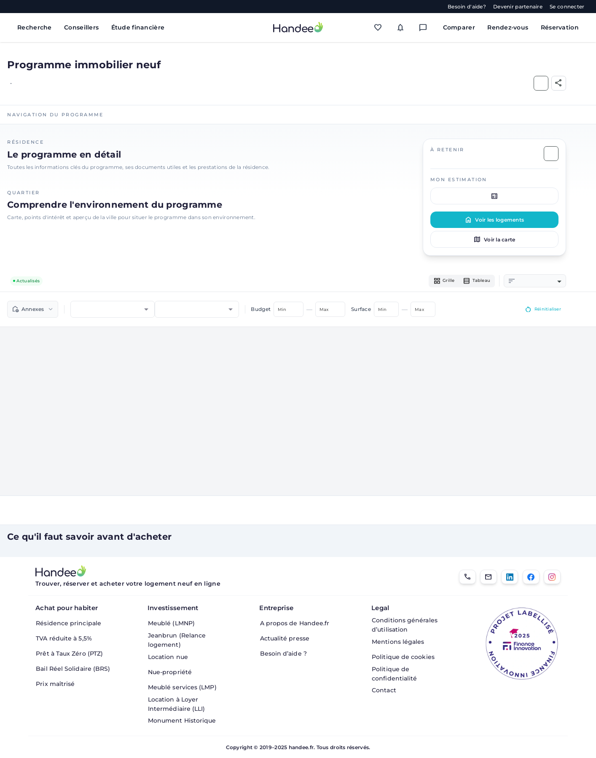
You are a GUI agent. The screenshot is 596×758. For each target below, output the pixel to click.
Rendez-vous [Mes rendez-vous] (507, 27)
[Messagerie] (425, 27)
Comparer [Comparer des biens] (459, 27)
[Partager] (558, 83)
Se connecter (567, 6)
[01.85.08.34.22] (467, 577)
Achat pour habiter (66, 608)
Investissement (173, 608)
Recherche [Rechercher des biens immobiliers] (34, 27)
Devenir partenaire (517, 6)
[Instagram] (552, 577)
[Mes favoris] (380, 27)
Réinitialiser (539, 310)
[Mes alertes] (403, 27)
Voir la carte (494, 239)
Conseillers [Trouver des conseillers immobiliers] (81, 27)
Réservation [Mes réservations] (560, 27)
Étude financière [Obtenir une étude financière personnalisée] (137, 27)
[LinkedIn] (509, 577)
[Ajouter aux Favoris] (541, 83)
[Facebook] (531, 577)
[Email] (488, 577)
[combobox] (539, 282)
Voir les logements (494, 220)
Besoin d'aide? (467, 6)
